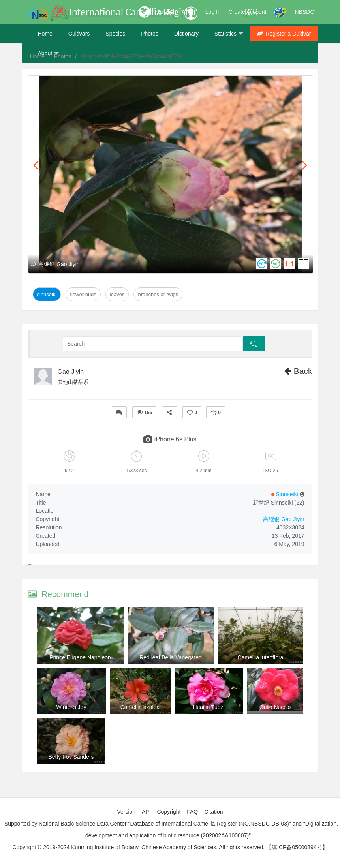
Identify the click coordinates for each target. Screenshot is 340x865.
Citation (213, 812)
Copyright (168, 812)
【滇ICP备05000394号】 (297, 847)
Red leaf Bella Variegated (170, 657)
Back (298, 370)
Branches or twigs (158, 294)
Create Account (248, 12)
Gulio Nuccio (275, 707)
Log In (213, 12)
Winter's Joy (71, 707)
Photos (149, 33)
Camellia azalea (140, 707)
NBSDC (304, 12)
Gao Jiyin (71, 371)
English (167, 12)
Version (126, 812)
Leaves (117, 294)
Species (115, 33)
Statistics (228, 33)
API (146, 812)
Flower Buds (83, 294)
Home (45, 33)
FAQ (192, 812)
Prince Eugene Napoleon (80, 657)
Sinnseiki (47, 294)
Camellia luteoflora (261, 657)
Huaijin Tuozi (208, 707)
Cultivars (79, 33)
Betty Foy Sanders (71, 757)
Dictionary (186, 33)
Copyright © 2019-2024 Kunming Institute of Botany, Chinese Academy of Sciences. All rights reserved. (138, 847)
